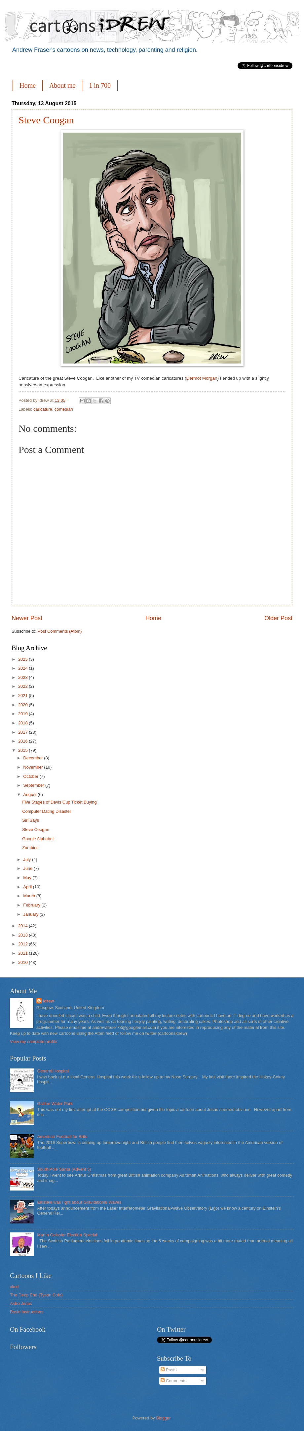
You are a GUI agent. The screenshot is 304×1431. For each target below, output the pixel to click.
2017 (23, 732)
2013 (23, 935)
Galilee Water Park (55, 1103)
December (33, 757)
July (27, 859)
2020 (23, 704)
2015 (23, 750)
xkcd (14, 1286)
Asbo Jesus (21, 1303)
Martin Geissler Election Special (67, 1234)
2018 (23, 722)
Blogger (163, 1417)
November (33, 767)
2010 (23, 962)
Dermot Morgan (201, 378)
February (32, 905)
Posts (168, 1369)
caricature (42, 409)
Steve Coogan (46, 119)
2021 (23, 695)
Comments (173, 1380)
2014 (23, 925)
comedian (64, 409)
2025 (23, 659)
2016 (23, 741)
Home (27, 85)
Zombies (30, 847)
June (28, 868)
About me (62, 85)
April (28, 886)
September (34, 785)
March (29, 895)
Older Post (278, 618)
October (31, 776)
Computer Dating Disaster (46, 811)
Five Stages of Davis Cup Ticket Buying (59, 802)
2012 (23, 943)
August (30, 794)
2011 (23, 953)
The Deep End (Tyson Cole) (36, 1294)
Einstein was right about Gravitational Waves (79, 1202)
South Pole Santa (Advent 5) (64, 1169)
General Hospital (53, 1070)
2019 (23, 713)
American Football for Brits (62, 1136)
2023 (23, 677)
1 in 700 (100, 85)
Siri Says (30, 820)
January (31, 914)
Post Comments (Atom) (60, 631)
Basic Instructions (26, 1311)
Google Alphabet (38, 838)
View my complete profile (33, 1041)
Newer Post (27, 618)
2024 (23, 668)
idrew (48, 1001)
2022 (23, 686)
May (27, 877)
